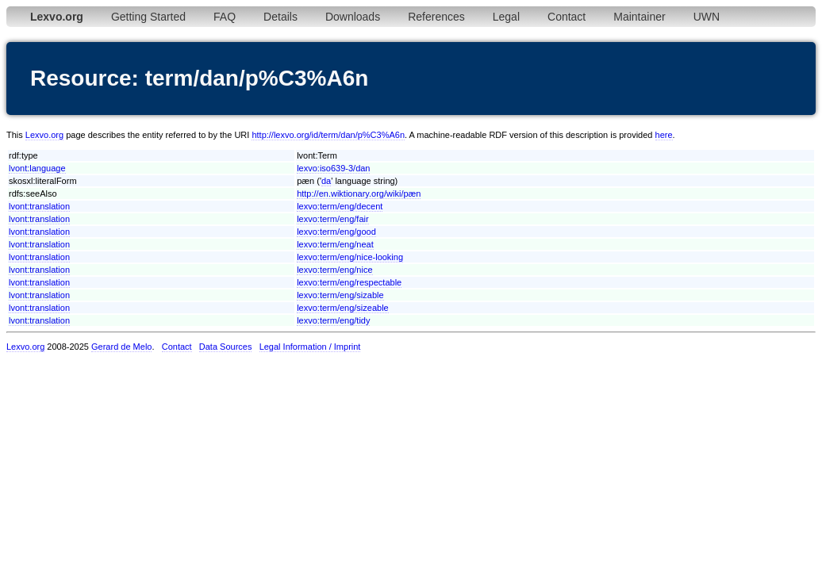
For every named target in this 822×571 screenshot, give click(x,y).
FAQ (224, 16)
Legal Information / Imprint (310, 346)
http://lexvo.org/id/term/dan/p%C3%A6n (328, 135)
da (326, 181)
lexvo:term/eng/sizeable (343, 307)
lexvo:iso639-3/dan (333, 168)
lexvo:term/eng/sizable (340, 295)
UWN (706, 16)
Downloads (352, 16)
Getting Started (148, 16)
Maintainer (639, 16)
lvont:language (37, 168)
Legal (506, 16)
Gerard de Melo (121, 346)
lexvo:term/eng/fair (332, 219)
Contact (566, 16)
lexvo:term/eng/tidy (333, 320)
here (664, 135)
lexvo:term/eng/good (336, 231)
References (436, 16)
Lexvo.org (44, 135)
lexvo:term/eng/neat (335, 244)
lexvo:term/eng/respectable (349, 282)
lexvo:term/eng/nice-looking (350, 257)
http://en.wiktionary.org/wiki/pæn (359, 193)
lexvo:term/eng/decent (339, 206)
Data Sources (225, 346)
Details (280, 16)
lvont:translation (39, 206)
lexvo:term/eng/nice (334, 269)
